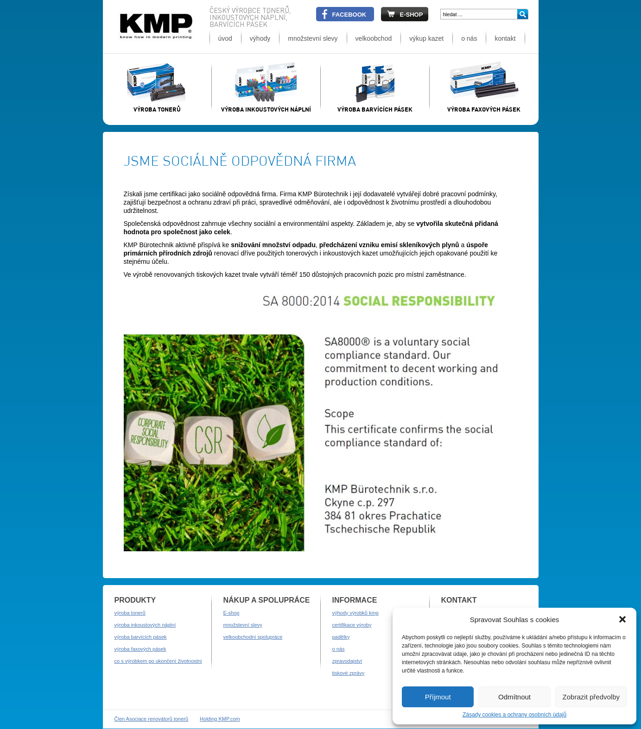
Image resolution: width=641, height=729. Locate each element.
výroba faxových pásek (140, 649)
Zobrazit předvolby (591, 697)
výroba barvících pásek (140, 637)
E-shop (231, 613)
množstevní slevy (312, 38)
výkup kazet (426, 38)
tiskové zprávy (348, 673)
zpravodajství (347, 661)
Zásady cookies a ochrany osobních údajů (514, 714)
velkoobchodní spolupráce (253, 637)
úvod (225, 38)
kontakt (505, 38)
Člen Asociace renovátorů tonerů (151, 719)
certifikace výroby (352, 625)
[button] (622, 619)
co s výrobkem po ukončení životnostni (158, 661)
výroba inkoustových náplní (145, 625)
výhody (260, 38)
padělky (341, 637)
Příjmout (438, 697)
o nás (469, 38)
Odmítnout (514, 697)
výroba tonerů (130, 613)
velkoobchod (373, 38)
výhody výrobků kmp (355, 613)
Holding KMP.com (220, 719)
